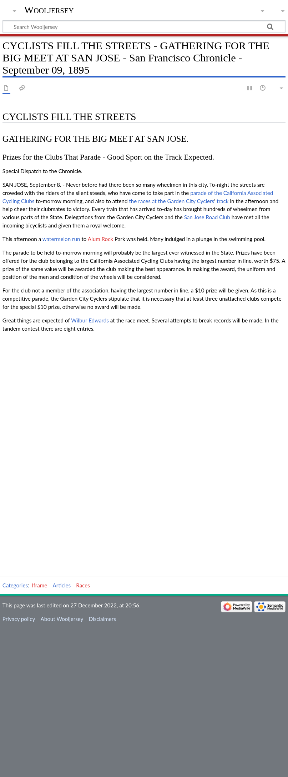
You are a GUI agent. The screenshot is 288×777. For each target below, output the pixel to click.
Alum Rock (100, 239)
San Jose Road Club (207, 217)
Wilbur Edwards (90, 320)
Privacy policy (18, 619)
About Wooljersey (61, 619)
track (222, 201)
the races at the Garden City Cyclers (171, 201)
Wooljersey (49, 9)
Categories (15, 585)
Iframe (39, 585)
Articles (62, 585)
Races (83, 585)
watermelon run (61, 239)
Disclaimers (102, 619)
